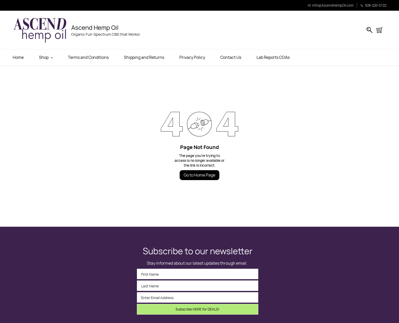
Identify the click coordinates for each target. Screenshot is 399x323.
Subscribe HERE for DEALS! (197, 309)
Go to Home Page (199, 175)
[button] (381, 30)
